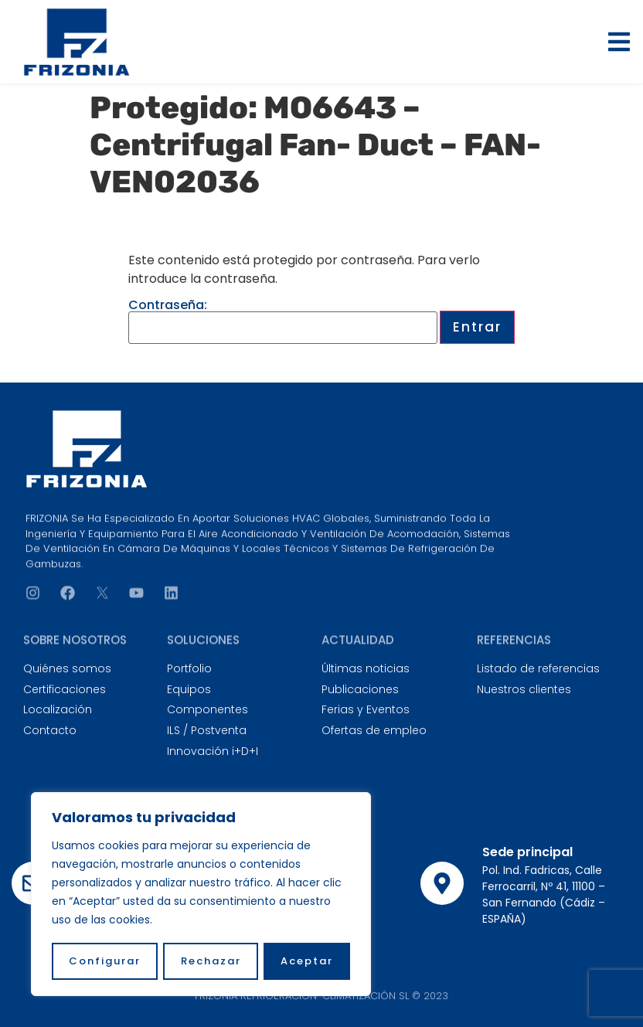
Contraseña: (282, 321)
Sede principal (527, 852)
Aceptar (307, 961)
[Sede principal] (442, 883)
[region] (201, 895)
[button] (619, 41)
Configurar (105, 961)
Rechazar (211, 961)
